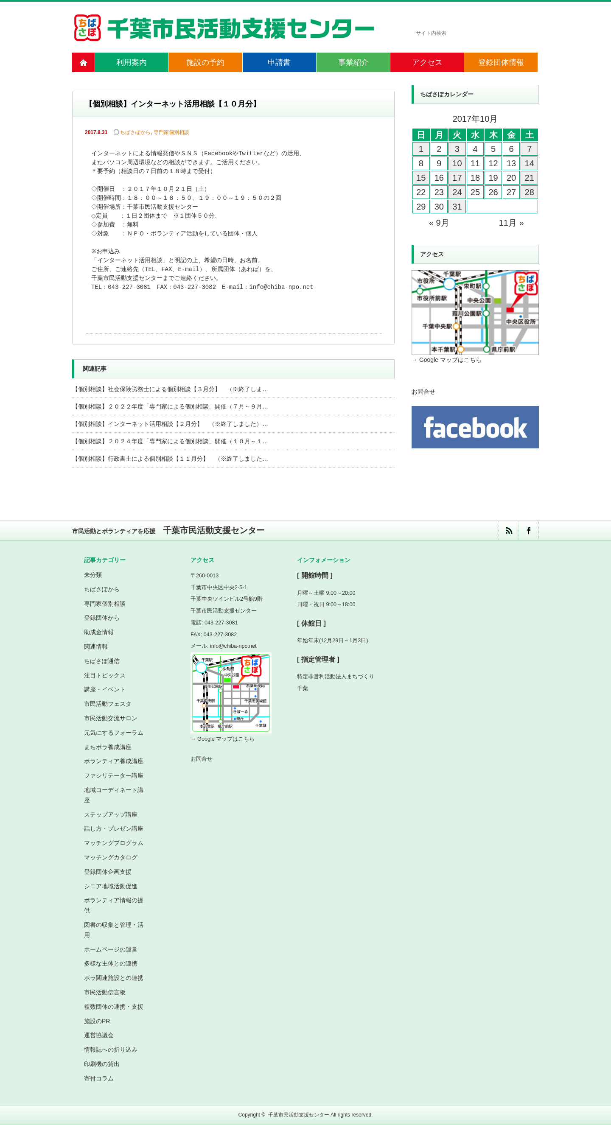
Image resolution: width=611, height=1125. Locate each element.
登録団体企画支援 (108, 871)
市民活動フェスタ (108, 703)
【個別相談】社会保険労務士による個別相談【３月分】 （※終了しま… (170, 389)
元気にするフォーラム (113, 732)
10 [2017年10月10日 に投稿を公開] (457, 163)
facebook (528, 530)
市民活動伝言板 (105, 992)
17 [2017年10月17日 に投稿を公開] (457, 177)
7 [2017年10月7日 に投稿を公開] (529, 149)
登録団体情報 (501, 62)
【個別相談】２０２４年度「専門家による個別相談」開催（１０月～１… (170, 441)
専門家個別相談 (171, 132)
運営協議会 (99, 1035)
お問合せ (423, 391)
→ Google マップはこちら (447, 359)
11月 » (511, 222)
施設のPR (97, 1021)
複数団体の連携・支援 (113, 1006)
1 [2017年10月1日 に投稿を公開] (421, 149)
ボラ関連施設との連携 (113, 977)
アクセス (427, 62)
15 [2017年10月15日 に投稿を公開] (421, 177)
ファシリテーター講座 (113, 775)
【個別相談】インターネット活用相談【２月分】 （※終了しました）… (170, 423)
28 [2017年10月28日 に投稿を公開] (529, 192)
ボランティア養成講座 (113, 761)
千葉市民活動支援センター (298, 1115)
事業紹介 (353, 62)
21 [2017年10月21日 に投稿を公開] (529, 177)
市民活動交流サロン (110, 718)
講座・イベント (105, 689)
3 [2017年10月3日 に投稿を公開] (457, 149)
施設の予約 (205, 62)
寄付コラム (99, 1078)
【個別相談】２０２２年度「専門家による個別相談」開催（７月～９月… (170, 406)
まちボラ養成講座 (108, 747)
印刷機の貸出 (102, 1064)
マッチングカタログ (110, 857)
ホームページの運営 (110, 949)
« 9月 (439, 222)
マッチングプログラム (113, 843)
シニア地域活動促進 (110, 886)
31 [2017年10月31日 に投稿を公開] (457, 206)
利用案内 (131, 62)
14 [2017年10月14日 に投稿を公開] (529, 163)
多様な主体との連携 (110, 963)
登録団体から (102, 617)
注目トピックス (105, 675)
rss (509, 530)
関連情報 (96, 646)
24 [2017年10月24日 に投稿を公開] (457, 192)
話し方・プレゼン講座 (113, 828)
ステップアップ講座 (110, 814)
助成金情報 (99, 632)
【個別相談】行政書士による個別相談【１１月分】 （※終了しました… (170, 458)
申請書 (279, 62)
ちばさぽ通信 (102, 661)
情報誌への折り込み (110, 1049)
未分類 (93, 574)
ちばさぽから (135, 132)
